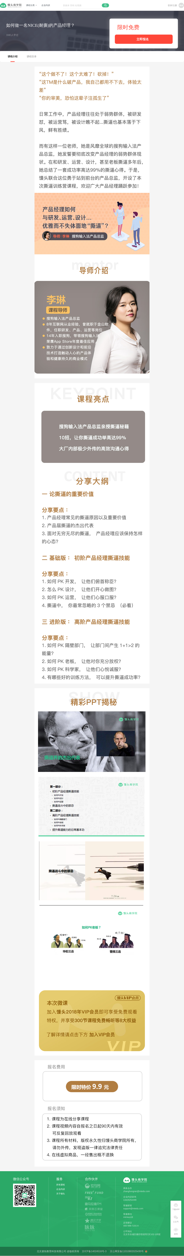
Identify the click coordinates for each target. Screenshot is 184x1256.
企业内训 (45, 5)
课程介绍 (12, 56)
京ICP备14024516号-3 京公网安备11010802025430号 (113, 1251)
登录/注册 (172, 5)
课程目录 (31, 56)
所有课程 (60, 1184)
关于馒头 (60, 1193)
